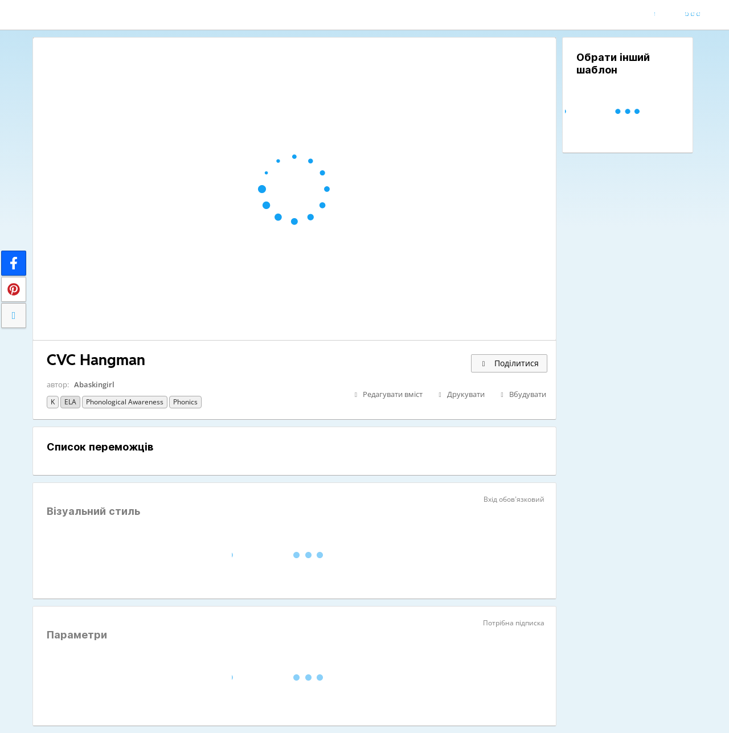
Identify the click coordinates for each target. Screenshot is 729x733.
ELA (70, 402)
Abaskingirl (94, 384)
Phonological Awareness (124, 402)
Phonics (185, 402)
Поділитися (509, 363)
